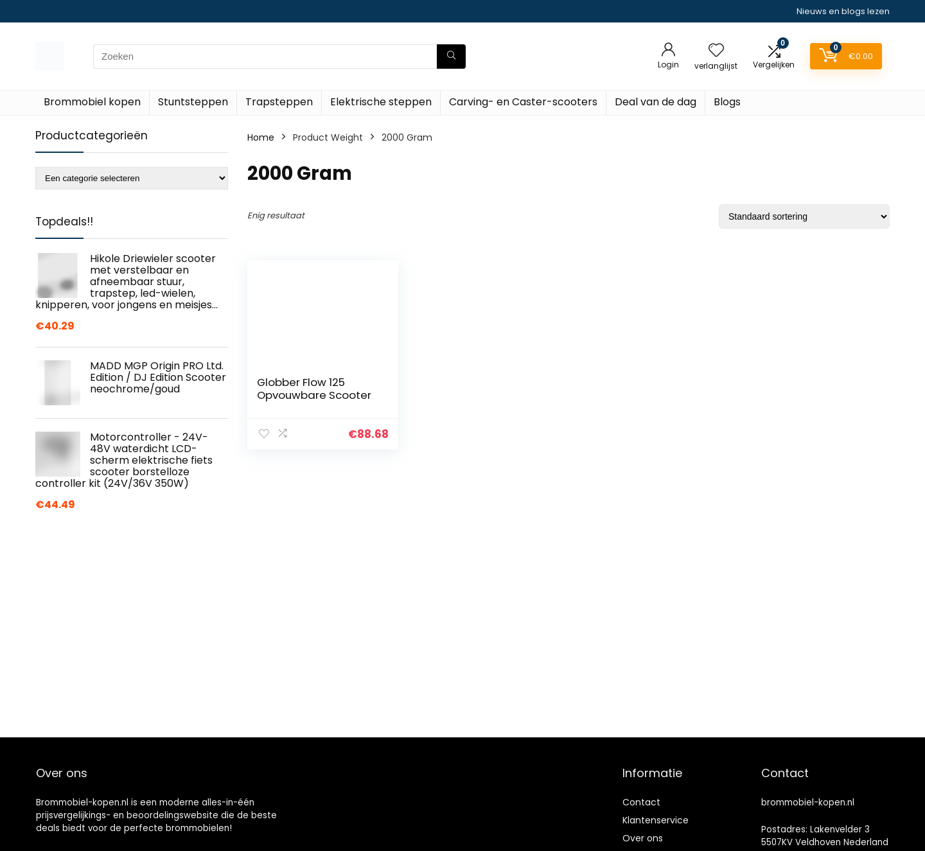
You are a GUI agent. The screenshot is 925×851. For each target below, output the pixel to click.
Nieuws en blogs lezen (843, 11)
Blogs (727, 101)
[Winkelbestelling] (804, 216)
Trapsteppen (279, 101)
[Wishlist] (716, 51)
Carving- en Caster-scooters (523, 101)
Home (260, 137)
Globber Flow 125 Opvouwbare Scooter (314, 388)
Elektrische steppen (381, 101)
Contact (641, 802)
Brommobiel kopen (92, 101)
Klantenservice (655, 820)
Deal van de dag (655, 101)
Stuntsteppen (193, 101)
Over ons (642, 838)
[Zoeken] (451, 56)
